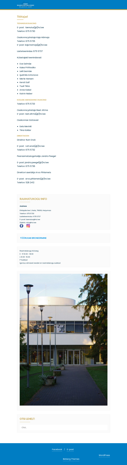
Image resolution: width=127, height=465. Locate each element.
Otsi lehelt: (27, 419)
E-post (70, 449)
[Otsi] (104, 427)
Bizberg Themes (71, 459)
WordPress (104, 455)
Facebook (57, 449)
